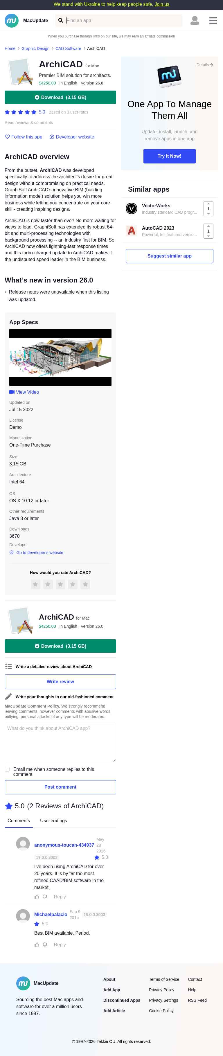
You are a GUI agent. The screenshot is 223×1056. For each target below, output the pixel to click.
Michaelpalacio (50, 914)
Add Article (114, 1010)
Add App (111, 989)
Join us (161, 4)
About (109, 979)
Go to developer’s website (36, 552)
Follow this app (23, 137)
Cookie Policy (161, 1010)
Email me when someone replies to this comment (53, 772)
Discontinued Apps (121, 1000)
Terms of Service (164, 979)
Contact (195, 979)
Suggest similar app (170, 256)
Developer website (71, 137)
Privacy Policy (161, 989)
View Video (24, 392)
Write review (60, 682)
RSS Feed (197, 1000)
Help (192, 989)
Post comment (60, 787)
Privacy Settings (163, 1000)
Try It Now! (169, 156)
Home (10, 48)
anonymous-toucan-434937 (64, 845)
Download (60, 97)
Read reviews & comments (29, 122)
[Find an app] (60, 20)
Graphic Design (35, 48)
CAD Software (68, 48)
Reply (60, 897)
